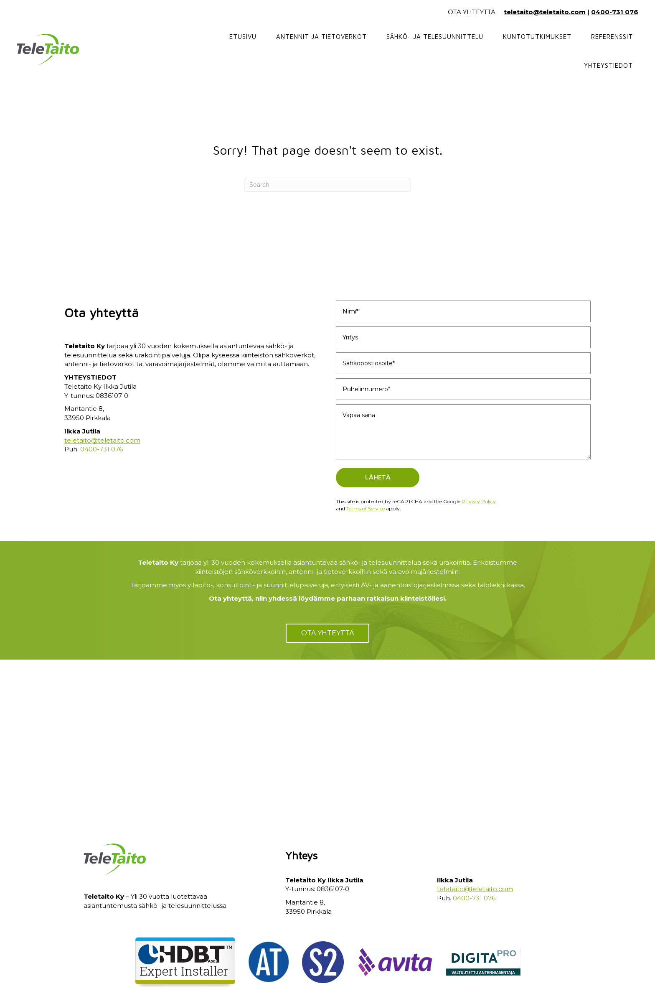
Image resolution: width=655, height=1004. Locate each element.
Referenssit (612, 36)
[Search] (327, 185)
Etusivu (242, 36)
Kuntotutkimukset (537, 36)
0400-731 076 (614, 12)
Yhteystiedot (608, 65)
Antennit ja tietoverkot (321, 36)
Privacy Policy (479, 501)
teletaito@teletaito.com (545, 12)
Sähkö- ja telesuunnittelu (434, 36)
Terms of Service (365, 508)
